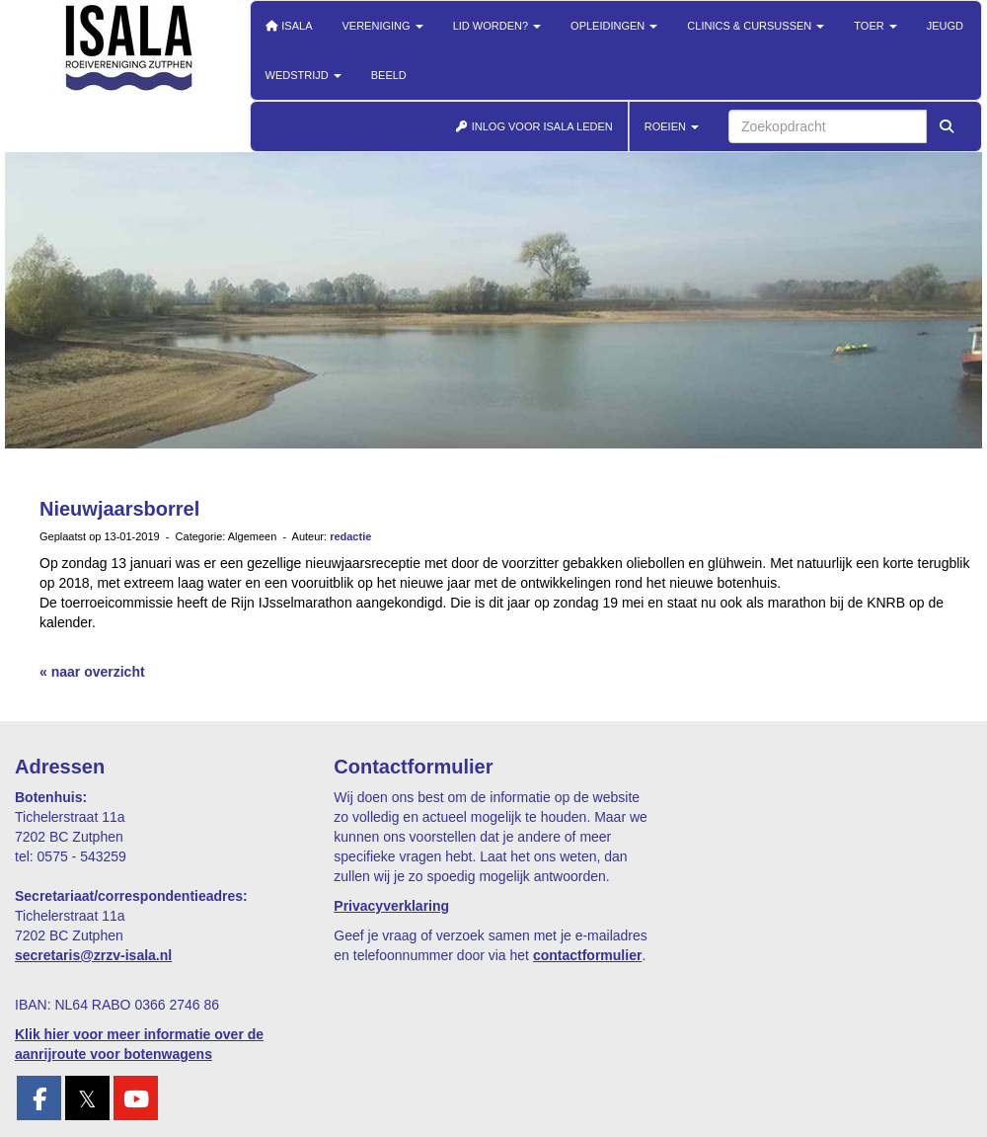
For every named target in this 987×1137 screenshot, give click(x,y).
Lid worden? (497, 26)
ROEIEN (672, 126)
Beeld (389, 75)
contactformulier (587, 955)
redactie (350, 536)
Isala (289, 26)
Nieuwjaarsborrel (119, 509)
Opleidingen (613, 26)
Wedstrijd (304, 75)
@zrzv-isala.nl (93, 955)
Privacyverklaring (391, 906)
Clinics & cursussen (755, 26)
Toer (875, 26)
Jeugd (945, 26)
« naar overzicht (92, 672)
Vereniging (382, 26)
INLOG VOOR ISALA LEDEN (534, 126)
